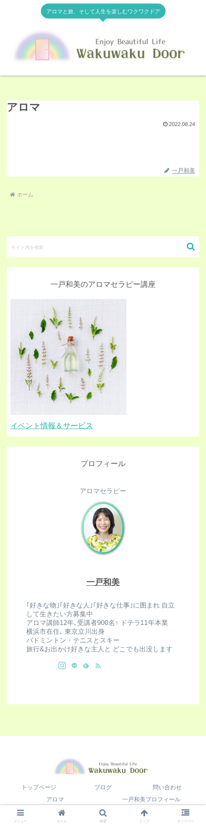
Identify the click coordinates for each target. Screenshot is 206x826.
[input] (103, 246)
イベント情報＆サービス (51, 426)
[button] (190, 246)
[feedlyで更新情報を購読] (85, 665)
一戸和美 (103, 582)
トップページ (38, 787)
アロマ (55, 799)
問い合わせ (167, 787)
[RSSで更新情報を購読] (98, 665)
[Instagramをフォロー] (62, 665)
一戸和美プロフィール (151, 799)
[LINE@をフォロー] (74, 665)
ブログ (103, 787)
